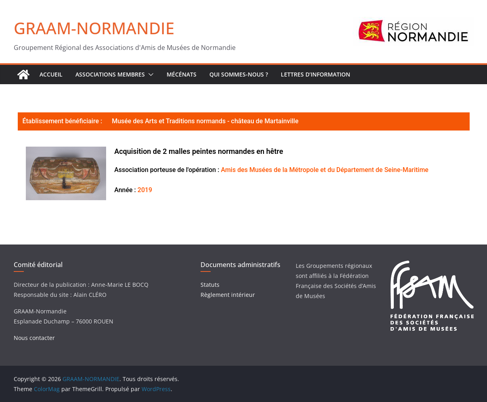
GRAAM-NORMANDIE (94, 28)
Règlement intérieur (228, 294)
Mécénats (181, 74)
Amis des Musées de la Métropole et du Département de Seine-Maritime (324, 170)
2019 (145, 190)
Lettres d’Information (315, 74)
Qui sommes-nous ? (238, 74)
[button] (149, 74)
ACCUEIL (51, 74)
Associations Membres (110, 74)
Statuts (210, 284)
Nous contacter (34, 338)
